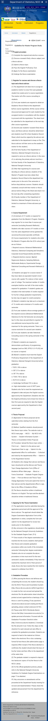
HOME (28, 7)
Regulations (7, 45)
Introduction (8, 23)
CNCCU (37, 7)
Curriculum (28, 23)
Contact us (20, 714)
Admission (9, 27)
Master (23, 33)
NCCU (32, 7)
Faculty (19, 23)
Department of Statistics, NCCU (25, 2)
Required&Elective (7, 41)
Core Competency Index (7, 51)
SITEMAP (42, 7)
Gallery (44, 12)
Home (6, 33)
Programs (40, 23)
